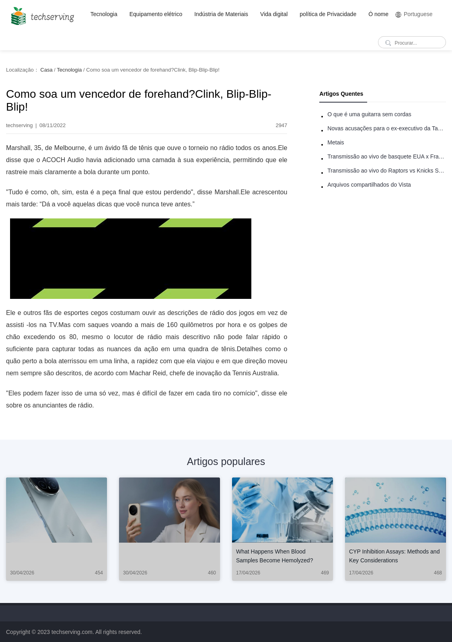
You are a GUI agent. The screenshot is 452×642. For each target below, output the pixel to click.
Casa (46, 70)
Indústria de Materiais (221, 14)
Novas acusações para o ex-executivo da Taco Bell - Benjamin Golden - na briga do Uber (386, 128)
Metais (335, 142)
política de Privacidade (328, 14)
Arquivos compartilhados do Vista (369, 184)
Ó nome (378, 14)
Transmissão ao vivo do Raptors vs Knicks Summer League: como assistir (386, 170)
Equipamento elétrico (156, 14)
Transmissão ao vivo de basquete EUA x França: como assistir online (386, 156)
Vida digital (274, 14)
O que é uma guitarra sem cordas (369, 114)
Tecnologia (103, 14)
